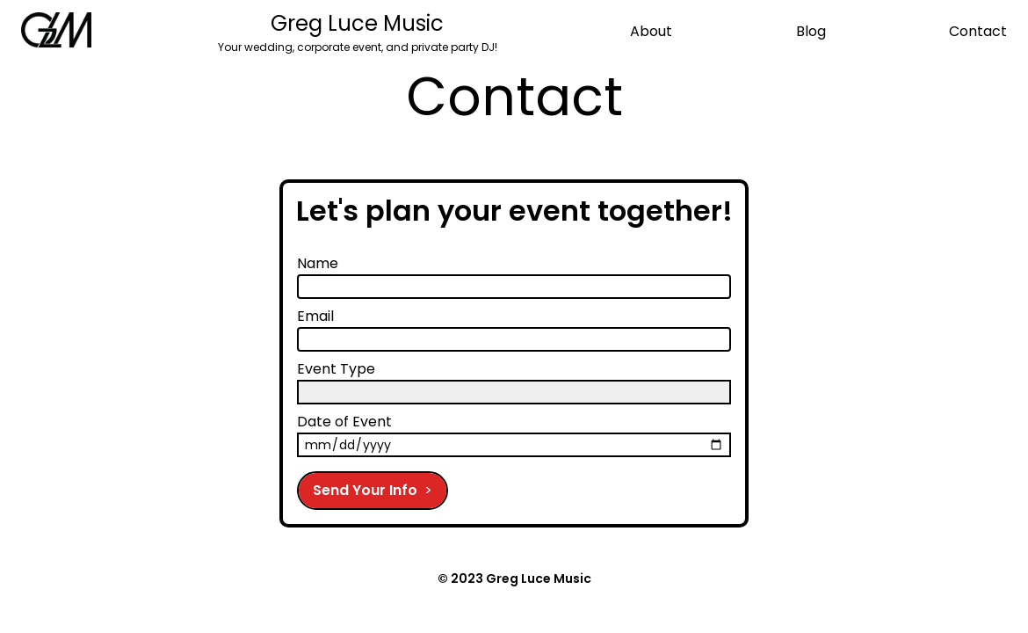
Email (315, 316)
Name (317, 263)
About (651, 31)
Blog (811, 31)
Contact (978, 31)
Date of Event (344, 421)
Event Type (336, 369)
